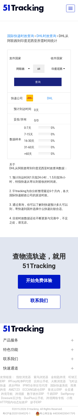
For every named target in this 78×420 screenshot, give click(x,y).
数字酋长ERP (35, 393)
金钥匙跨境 (58, 377)
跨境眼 (19, 393)
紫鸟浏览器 (41, 377)
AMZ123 (14, 389)
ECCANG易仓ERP (33, 389)
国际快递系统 (59, 385)
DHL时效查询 (46, 36)
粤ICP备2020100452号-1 (17, 413)
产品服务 (10, 340)
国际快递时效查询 (20, 36)
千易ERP (52, 393)
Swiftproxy (67, 393)
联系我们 (10, 359)
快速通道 (10, 368)
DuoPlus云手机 (33, 398)
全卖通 (69, 389)
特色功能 (10, 350)
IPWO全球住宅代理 (35, 385)
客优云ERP (55, 389)
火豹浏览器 (58, 381)
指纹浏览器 (23, 377)
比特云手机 (41, 381)
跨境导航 (7, 393)
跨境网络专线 (55, 398)
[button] (21, 69)
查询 (38, 82)
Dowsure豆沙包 (11, 398)
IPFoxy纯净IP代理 (19, 381)
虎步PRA (14, 385)
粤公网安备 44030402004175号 (57, 413)
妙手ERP (35, 402)
